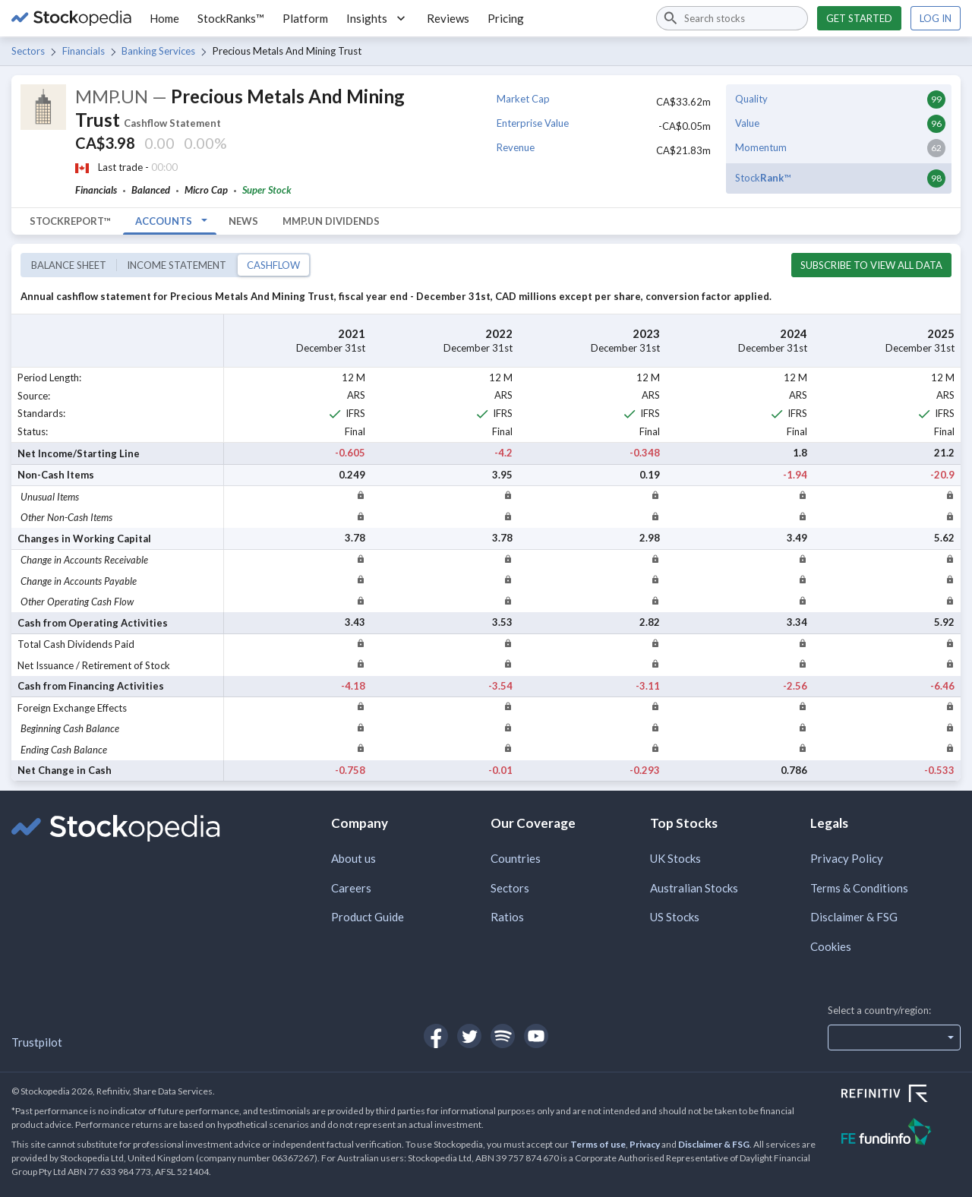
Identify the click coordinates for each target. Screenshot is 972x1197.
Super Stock (267, 190)
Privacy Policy (846, 858)
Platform (305, 18)
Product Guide (367, 917)
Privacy (645, 1144)
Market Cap (523, 99)
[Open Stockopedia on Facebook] (436, 1036)
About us (353, 858)
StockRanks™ (230, 18)
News (243, 221)
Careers (351, 888)
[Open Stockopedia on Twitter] (469, 1036)
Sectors (28, 51)
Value (747, 123)
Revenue (516, 147)
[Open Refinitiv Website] (901, 1095)
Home (164, 18)
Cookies (830, 946)
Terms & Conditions (859, 888)
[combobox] (732, 18)
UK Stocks (675, 858)
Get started (859, 18)
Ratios (507, 917)
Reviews (448, 18)
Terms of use (598, 1144)
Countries (516, 858)
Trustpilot (36, 1042)
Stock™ (763, 178)
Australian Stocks (694, 888)
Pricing (506, 18)
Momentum (761, 147)
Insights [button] (377, 18)
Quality (751, 99)
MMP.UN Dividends (331, 221)
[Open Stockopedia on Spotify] (503, 1036)
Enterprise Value (533, 123)
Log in (935, 18)
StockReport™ (70, 221)
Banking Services (158, 51)
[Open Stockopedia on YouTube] (536, 1036)
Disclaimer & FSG (854, 917)
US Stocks (674, 917)
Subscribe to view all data (871, 265)
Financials (83, 51)
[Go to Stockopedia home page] (71, 18)
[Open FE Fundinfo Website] (901, 1133)
